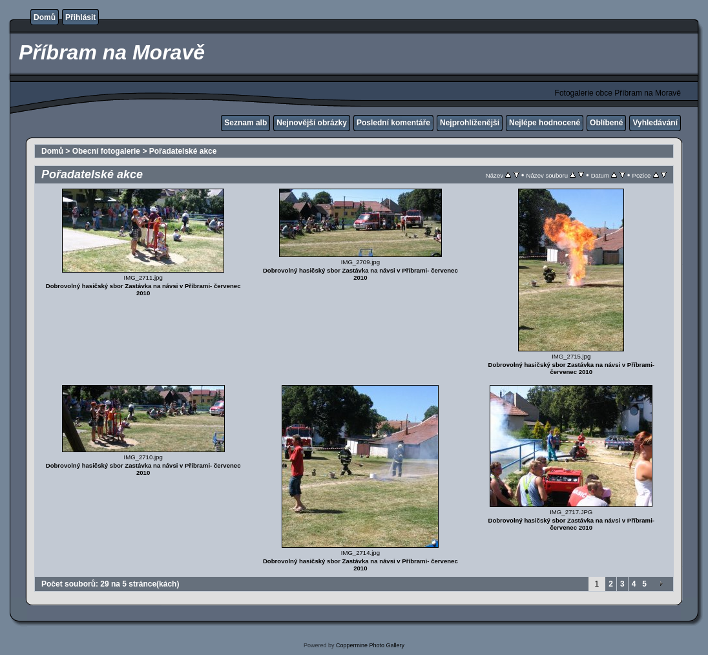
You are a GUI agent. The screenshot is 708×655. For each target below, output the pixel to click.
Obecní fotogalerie (106, 151)
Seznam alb (245, 122)
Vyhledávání (655, 122)
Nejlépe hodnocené (544, 122)
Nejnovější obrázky (311, 122)
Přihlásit (80, 17)
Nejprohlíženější (469, 122)
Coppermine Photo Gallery (370, 645)
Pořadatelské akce (183, 151)
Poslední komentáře (393, 122)
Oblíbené (606, 122)
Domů (45, 17)
